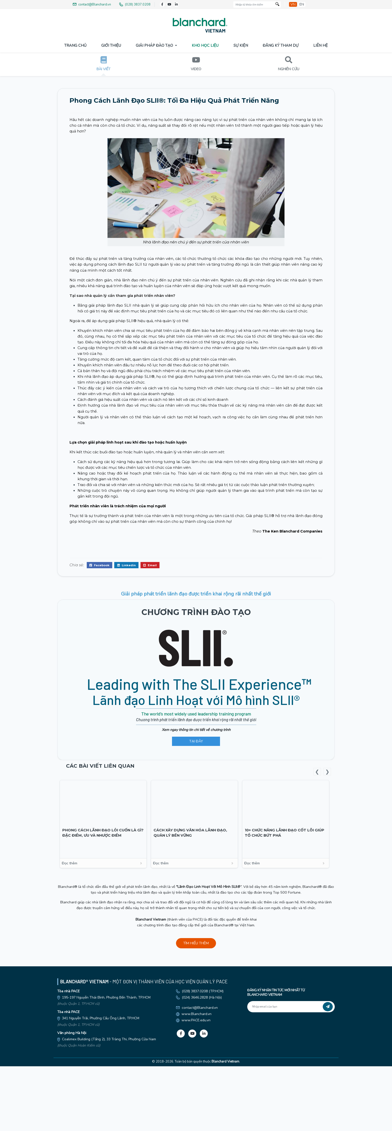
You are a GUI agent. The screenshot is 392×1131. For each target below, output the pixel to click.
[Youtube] (169, 4)
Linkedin (126, 665)
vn (293, 4)
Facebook (100, 665)
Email (150, 665)
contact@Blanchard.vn (200, 1107)
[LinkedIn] (176, 4)
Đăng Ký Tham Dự (280, 45)
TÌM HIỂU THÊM (196, 1043)
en (302, 4)
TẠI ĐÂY (196, 841)
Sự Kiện (241, 45)
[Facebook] (162, 4)
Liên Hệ (320, 45)
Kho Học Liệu (205, 45)
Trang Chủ (75, 45)
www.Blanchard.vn (197, 1114)
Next (327, 871)
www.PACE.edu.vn (196, 1120)
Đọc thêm (105, 963)
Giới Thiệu (111, 45)
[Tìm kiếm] (277, 4)
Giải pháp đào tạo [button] (155, 45)
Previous (317, 871)
